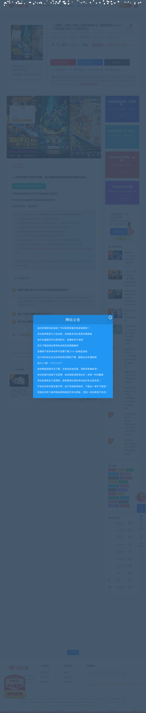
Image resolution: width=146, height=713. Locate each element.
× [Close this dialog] (110, 317)
